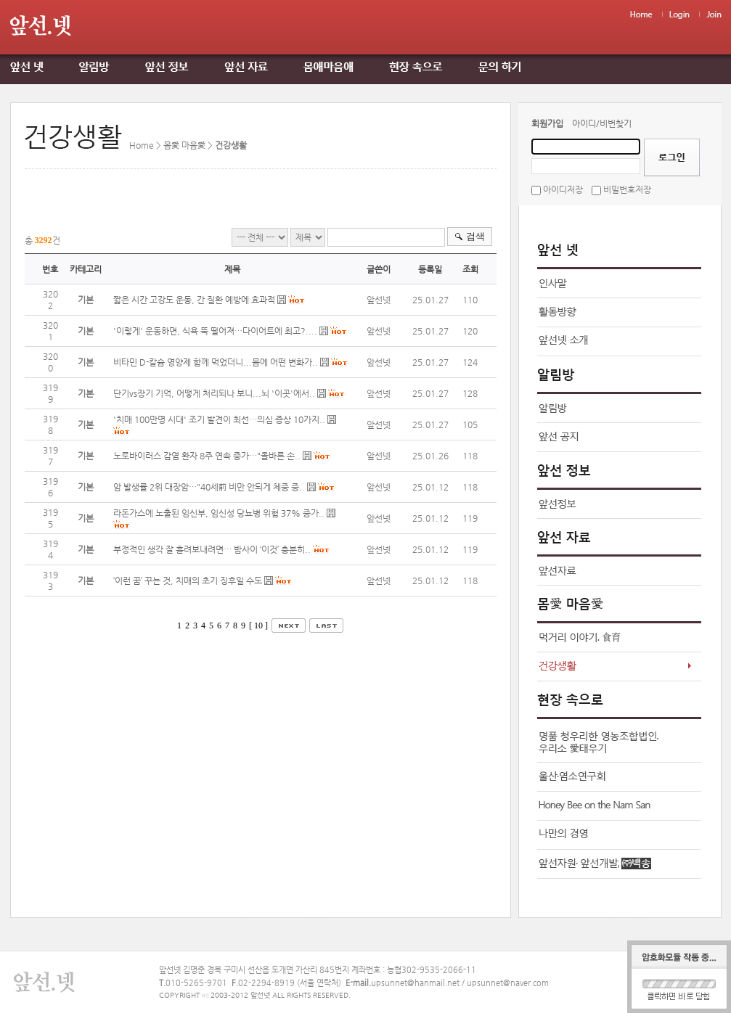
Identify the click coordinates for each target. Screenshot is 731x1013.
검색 (475, 236)
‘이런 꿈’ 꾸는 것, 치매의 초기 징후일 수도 (188, 580)
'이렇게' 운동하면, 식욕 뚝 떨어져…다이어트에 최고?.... (215, 331)
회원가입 (547, 123)
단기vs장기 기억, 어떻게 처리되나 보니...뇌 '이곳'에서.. (214, 393)
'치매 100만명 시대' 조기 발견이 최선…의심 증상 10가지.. (219, 419)
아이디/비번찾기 (602, 123)
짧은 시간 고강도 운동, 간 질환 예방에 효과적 (194, 300)
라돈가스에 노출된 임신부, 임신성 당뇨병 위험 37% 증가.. (218, 513)
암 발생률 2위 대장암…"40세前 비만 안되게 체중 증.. (209, 487)
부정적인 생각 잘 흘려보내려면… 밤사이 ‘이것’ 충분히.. (212, 549)
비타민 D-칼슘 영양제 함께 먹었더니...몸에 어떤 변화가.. (215, 362)
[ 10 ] (258, 625)
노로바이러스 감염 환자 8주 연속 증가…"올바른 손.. (207, 456)
